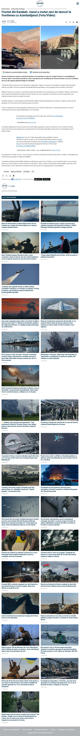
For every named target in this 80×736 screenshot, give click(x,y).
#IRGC (60, 139)
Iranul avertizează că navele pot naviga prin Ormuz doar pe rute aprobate (20, 617)
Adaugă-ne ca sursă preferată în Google (16, 72)
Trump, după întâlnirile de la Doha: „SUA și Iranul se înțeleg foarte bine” (59, 256)
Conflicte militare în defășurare (18, 8)
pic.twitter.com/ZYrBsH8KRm (25, 118)
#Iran (18, 144)
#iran (53, 116)
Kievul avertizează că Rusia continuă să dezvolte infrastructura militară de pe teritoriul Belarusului (58, 585)
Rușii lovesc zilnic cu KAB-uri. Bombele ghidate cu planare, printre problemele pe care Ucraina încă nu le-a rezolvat (59, 458)
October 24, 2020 (32, 122)
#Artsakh (44, 141)
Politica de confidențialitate (11, 729)
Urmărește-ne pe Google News (41, 72)
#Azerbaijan (52, 141)
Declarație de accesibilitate (66, 729)
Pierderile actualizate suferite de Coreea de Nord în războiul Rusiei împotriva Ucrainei (59, 423)
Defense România (6, 8)
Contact (53, 729)
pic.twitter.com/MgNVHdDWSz (26, 146)
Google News (18, 179)
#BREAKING (20, 137)
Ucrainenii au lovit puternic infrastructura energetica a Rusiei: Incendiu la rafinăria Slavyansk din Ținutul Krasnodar (59, 489)
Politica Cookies (27, 729)
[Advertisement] (59, 280)
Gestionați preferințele (41, 729)
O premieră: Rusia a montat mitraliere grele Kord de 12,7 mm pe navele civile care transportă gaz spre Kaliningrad (20, 458)
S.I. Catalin (11, 21)
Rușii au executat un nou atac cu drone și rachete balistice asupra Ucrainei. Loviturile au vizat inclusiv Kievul (59, 618)
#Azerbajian (59, 116)
